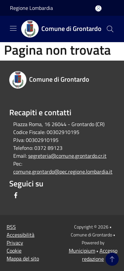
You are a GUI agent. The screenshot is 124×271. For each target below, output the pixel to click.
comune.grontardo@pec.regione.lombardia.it (62, 172)
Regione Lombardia (31, 8)
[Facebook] (15, 195)
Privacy (15, 243)
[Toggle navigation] (13, 28)
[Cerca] (110, 29)
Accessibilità (20, 235)
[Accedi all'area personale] (98, 8)
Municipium (82, 251)
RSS (11, 227)
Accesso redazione (99, 255)
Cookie (14, 251)
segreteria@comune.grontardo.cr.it (67, 156)
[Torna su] (112, 259)
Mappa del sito (23, 258)
